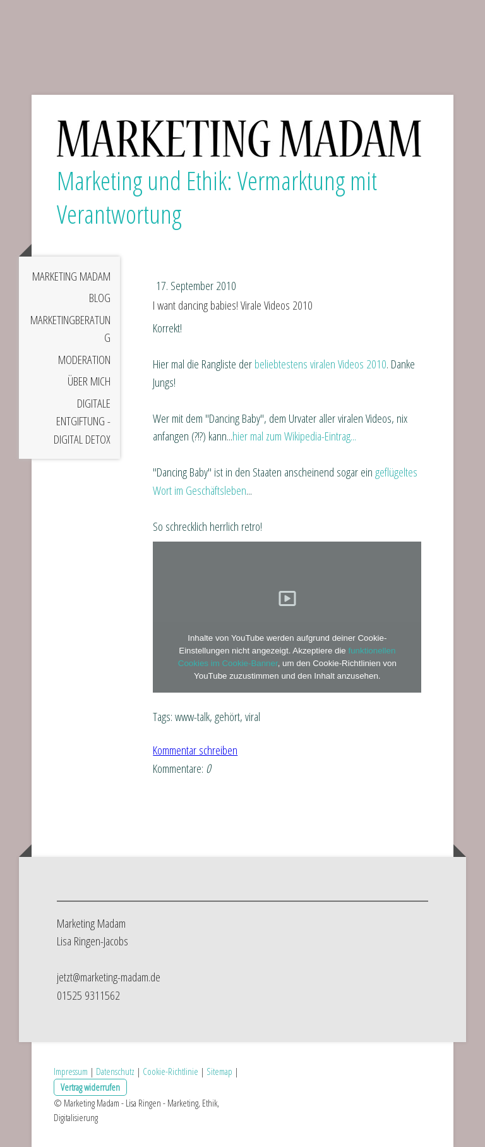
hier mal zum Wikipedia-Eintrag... (294, 436)
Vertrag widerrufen (90, 1087)
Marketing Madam (71, 276)
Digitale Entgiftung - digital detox (82, 421)
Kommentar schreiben (195, 750)
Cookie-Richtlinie (170, 1071)
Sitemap (219, 1071)
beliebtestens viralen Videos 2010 (320, 364)
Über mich (89, 381)
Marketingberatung (70, 329)
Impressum (71, 1071)
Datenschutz (115, 1071)
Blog (100, 297)
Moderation (84, 359)
